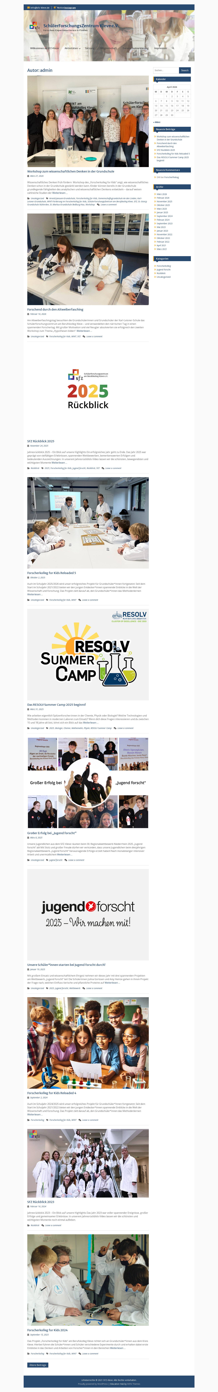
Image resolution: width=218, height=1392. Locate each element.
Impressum (160, 48)
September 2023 (164, 223)
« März (156, 122)
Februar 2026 (163, 197)
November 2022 (164, 234)
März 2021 (162, 249)
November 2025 (164, 201)
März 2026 (162, 194)
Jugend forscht (79, 468)
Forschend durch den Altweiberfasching (55, 309)
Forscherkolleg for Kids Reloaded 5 (51, 573)
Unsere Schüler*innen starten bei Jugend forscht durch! (66, 965)
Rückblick (35, 468)
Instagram (70, 7)
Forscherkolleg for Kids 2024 (47, 1330)
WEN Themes (133, 1383)
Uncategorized (37, 198)
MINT (73, 336)
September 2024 (164, 216)
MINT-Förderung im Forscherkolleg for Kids (66, 201)
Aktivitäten (71, 48)
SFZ (135, 201)
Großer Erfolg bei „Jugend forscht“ (52, 833)
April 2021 (161, 245)
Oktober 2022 (163, 238)
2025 (47, 468)
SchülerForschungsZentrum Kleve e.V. (81, 25)
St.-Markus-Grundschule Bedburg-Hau (67, 204)
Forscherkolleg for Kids (86, 198)
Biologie (58, 728)
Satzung (89, 48)
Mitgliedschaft (108, 48)
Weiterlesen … (60, 192)
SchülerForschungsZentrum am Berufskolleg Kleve (110, 201)
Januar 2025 (162, 212)
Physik (87, 728)
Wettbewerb (74, 988)
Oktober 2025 (163, 205)
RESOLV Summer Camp (101, 728)
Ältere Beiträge (37, 1365)
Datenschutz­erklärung (135, 48)
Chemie (67, 728)
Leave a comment (109, 204)
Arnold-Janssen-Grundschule (62, 198)
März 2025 (162, 208)
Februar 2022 (163, 241)
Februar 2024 (163, 219)
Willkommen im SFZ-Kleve (44, 48)
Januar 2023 (162, 230)
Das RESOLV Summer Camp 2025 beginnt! (56, 704)
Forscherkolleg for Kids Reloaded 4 (51, 1093)
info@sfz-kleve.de (40, 7)
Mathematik (77, 728)
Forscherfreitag (171, 177)
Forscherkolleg (37, 1120)
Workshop (90, 204)
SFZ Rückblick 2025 (40, 441)
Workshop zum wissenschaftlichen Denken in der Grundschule (70, 171)
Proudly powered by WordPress (93, 1383)
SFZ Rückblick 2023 (40, 1202)
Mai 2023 (161, 227)
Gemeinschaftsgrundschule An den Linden (117, 198)
